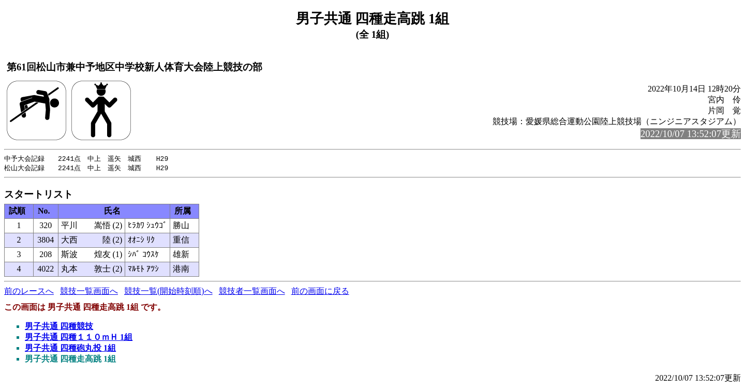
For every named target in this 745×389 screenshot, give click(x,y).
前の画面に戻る (320, 292)
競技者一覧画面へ (252, 292)
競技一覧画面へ (89, 292)
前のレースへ (29, 292)
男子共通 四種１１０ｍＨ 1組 (78, 338)
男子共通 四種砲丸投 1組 (70, 349)
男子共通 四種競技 (59, 327)
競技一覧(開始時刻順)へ (168, 292)
